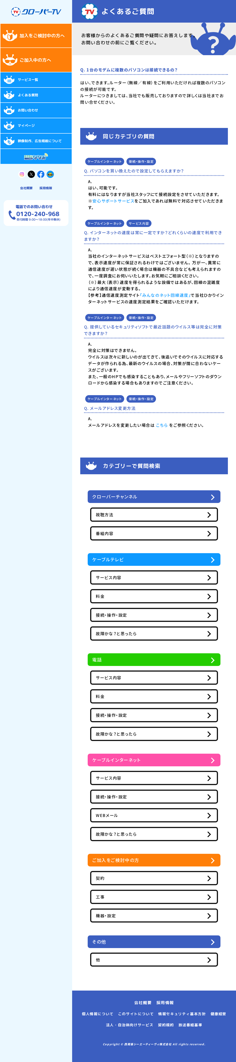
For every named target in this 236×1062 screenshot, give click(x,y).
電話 (97, 659)
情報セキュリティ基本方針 (182, 1013)
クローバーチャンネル (115, 496)
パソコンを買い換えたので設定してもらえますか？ (137, 171)
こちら (162, 425)
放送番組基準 (190, 1024)
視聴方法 (115, 514)
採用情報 (45, 188)
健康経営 (218, 1013)
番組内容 (115, 533)
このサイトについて (136, 1013)
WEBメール (118, 815)
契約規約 (166, 1024)
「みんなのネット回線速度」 (165, 295)
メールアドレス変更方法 (113, 408)
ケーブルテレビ (108, 559)
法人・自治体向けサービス (130, 1024)
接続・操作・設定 (141, 161)
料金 (111, 596)
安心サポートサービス (113, 201)
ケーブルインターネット (104, 161)
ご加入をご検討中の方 (115, 860)
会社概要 (26, 188)
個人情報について (98, 1013)
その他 (99, 941)
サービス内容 (139, 223)
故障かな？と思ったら (127, 633)
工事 (111, 897)
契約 (111, 878)
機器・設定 (117, 915)
